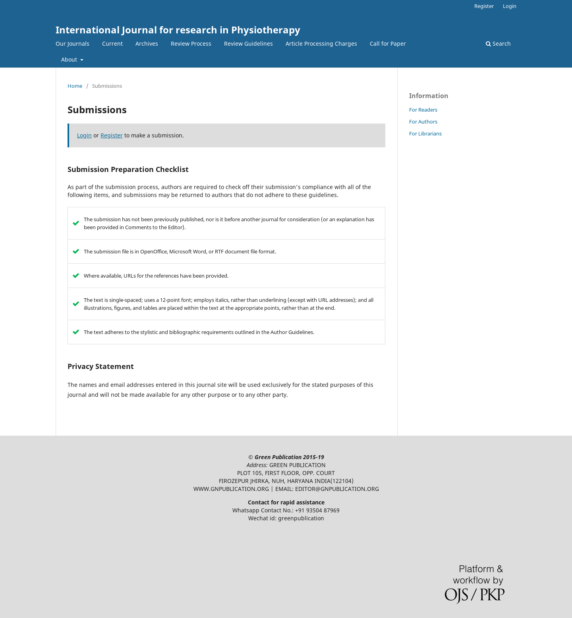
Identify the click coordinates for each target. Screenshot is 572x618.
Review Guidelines (248, 43)
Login (509, 6)
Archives (146, 43)
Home (75, 85)
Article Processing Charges (321, 43)
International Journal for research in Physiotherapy (178, 29)
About (70, 59)
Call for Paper (388, 43)
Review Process (191, 43)
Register (484, 6)
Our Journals (72, 43)
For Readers (423, 109)
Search (498, 43)
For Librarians (425, 133)
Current (112, 43)
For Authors (423, 121)
